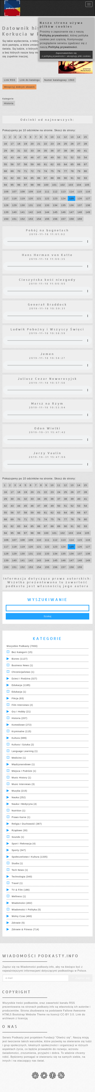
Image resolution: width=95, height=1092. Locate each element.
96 (18, 184)
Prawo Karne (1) (21, 817)
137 (79, 205)
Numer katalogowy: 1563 (59, 80)
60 (38, 164)
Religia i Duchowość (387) (27, 824)
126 (79, 198)
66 (78, 164)
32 (25, 150)
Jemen (47, 354)
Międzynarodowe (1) (23, 764)
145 (55, 212)
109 (30, 191)
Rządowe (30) (20, 830)
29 (5, 150)
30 (12, 150)
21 (38, 143)
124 (63, 198)
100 (46, 184)
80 (85, 171)
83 (18, 178)
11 (58, 137)
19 (25, 143)
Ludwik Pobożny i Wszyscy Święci (47, 329)
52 (72, 157)
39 (72, 150)
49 (52, 157)
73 (38, 171)
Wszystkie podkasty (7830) (22, 646)
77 (65, 171)
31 (18, 150)
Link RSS (9, 80)
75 (52, 171)
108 (22, 191)
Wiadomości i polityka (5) (26, 909)
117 (6, 198)
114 (71, 191)
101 (54, 184)
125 (71, 198)
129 (14, 205)
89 (58, 178)
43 (12, 157)
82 (12, 178)
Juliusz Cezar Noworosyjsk (47, 378)
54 (85, 157)
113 (63, 191)
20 (32, 143)
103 (70, 184)
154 (39, 218)
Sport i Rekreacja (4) (24, 843)
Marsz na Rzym (47, 403)
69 (12, 171)
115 (79, 191)
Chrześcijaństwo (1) (23, 672)
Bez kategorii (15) (22, 652)
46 (32, 157)
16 (5, 143)
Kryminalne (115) (21, 731)
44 (18, 157)
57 (18, 164)
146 (63, 212)
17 (12, 143)
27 (78, 143)
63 (58, 164)
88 (52, 178)
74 (45, 171)
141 (22, 212)
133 (47, 205)
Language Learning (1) (25, 751)
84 (25, 178)
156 (55, 218)
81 (5, 178)
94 (5, 184)
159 (79, 218)
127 (88, 198)
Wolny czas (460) (22, 916)
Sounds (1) (18, 837)
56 (12, 164)
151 (14, 218)
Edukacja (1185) (21, 685)
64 (65, 164)
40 (78, 150)
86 (38, 178)
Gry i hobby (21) (21, 711)
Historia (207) (19, 718)
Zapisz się (80, 978)
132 (39, 205)
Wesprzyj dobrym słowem (19, 86)
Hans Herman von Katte (47, 255)
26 (72, 143)
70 (18, 171)
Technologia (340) (22, 876)
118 (14, 198)
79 (78, 171)
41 (85, 150)
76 (58, 171)
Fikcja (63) (18, 698)
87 (45, 178)
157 (63, 218)
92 (78, 178)
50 (58, 157)
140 (14, 212)
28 (85, 143)
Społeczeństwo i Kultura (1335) (30, 857)
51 (65, 157)
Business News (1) (22, 665)
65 (72, 164)
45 (25, 157)
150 (6, 218)
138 (88, 205)
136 (71, 205)
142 (30, 212)
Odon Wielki (47, 428)
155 (47, 218)
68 (5, 171)
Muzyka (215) (19, 790)
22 (45, 143)
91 (72, 178)
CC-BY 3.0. (67, 1014)
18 (18, 143)
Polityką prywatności (54, 35)
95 (12, 184)
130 (22, 205)
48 (45, 157)
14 (78, 137)
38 (65, 150)
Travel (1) (17, 883)
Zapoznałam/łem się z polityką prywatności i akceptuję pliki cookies (66, 54)
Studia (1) (17, 863)
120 (30, 198)
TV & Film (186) (21, 890)
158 (71, 218)
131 (30, 205)
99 (38, 184)
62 (52, 164)
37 (58, 150)
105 (87, 184)
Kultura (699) (19, 738)
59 (32, 164)
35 (45, 150)
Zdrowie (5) (18, 923)
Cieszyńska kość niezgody (47, 279)
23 (52, 143)
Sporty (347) (19, 850)
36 (52, 150)
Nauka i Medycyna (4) (24, 804)
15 (85, 137)
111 (47, 191)
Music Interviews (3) (23, 784)
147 (71, 212)
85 (32, 178)
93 (85, 178)
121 (39, 198)
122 (47, 198)
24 (58, 143)
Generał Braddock (47, 304)
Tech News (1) (20, 870)
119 (22, 198)
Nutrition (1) (18, 810)
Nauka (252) (19, 797)
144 (47, 212)
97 (25, 184)
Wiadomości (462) (22, 903)
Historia (8, 103)
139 (6, 212)
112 (55, 191)
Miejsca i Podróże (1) (24, 771)
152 (22, 218)
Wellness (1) (19, 896)
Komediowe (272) (22, 724)
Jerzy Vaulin (47, 453)
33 (32, 150)
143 (39, 212)
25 (65, 143)
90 (65, 178)
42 (5, 157)
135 (63, 205)
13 (72, 137)
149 (88, 212)
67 (85, 164)
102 (62, 184)
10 (52, 137)
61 (45, 164)
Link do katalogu (30, 80)
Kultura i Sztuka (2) (23, 744)
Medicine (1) (19, 757)
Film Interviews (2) (22, 705)
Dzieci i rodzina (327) (24, 678)
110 (39, 191)
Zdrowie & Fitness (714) (25, 929)
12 (65, 137)
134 (55, 205)
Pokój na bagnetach (47, 230)
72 (32, 171)
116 (88, 191)
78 (72, 171)
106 (6, 191)
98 (32, 184)
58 (25, 164)
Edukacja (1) (19, 691)
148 (79, 212)
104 (79, 184)
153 (30, 218)
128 (6, 205)
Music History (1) (21, 777)
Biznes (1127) (20, 658)
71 (25, 171)
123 (55, 198)
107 (14, 191)
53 (78, 157)
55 (5, 164)
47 (38, 157)
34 (38, 150)
